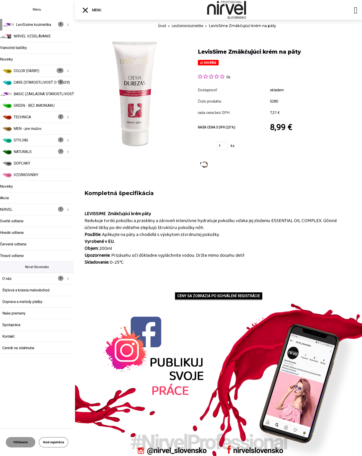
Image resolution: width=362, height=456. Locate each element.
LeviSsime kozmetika (187, 26)
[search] (355, 11)
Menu (91, 10)
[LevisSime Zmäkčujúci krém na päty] (135, 41)
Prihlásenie (20, 442)
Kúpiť (204, 147)
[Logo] (226, 10)
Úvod (162, 26)
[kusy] (222, 146)
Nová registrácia (53, 442)
